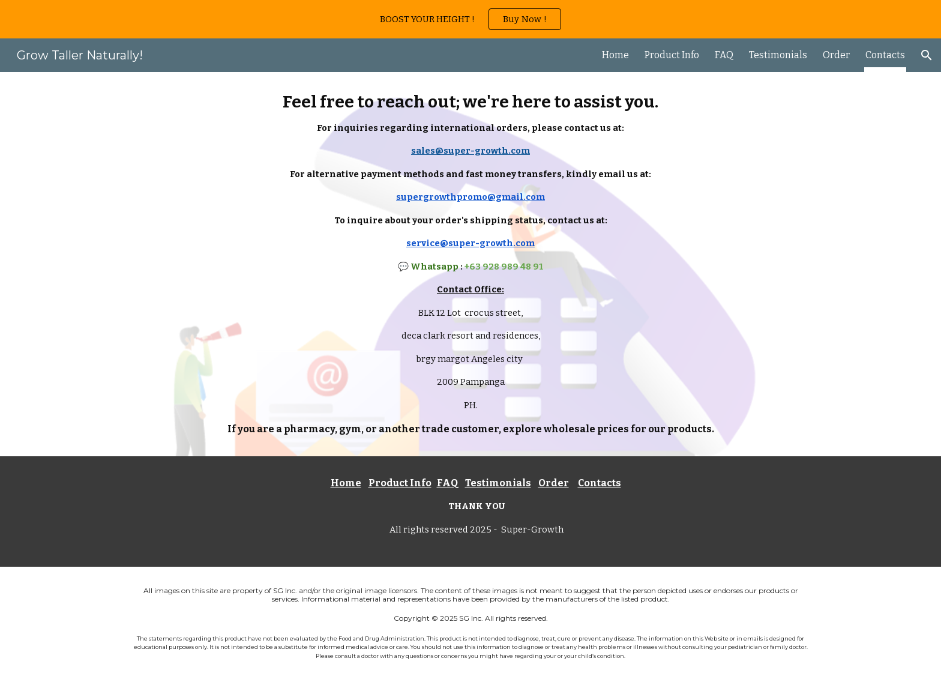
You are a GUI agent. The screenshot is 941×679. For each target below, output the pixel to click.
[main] (470, 264)
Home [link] (615, 55)
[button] (926, 55)
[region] (470, 19)
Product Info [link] (672, 55)
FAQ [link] (724, 55)
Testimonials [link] (778, 55)
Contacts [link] (885, 55)
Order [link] (836, 55)
